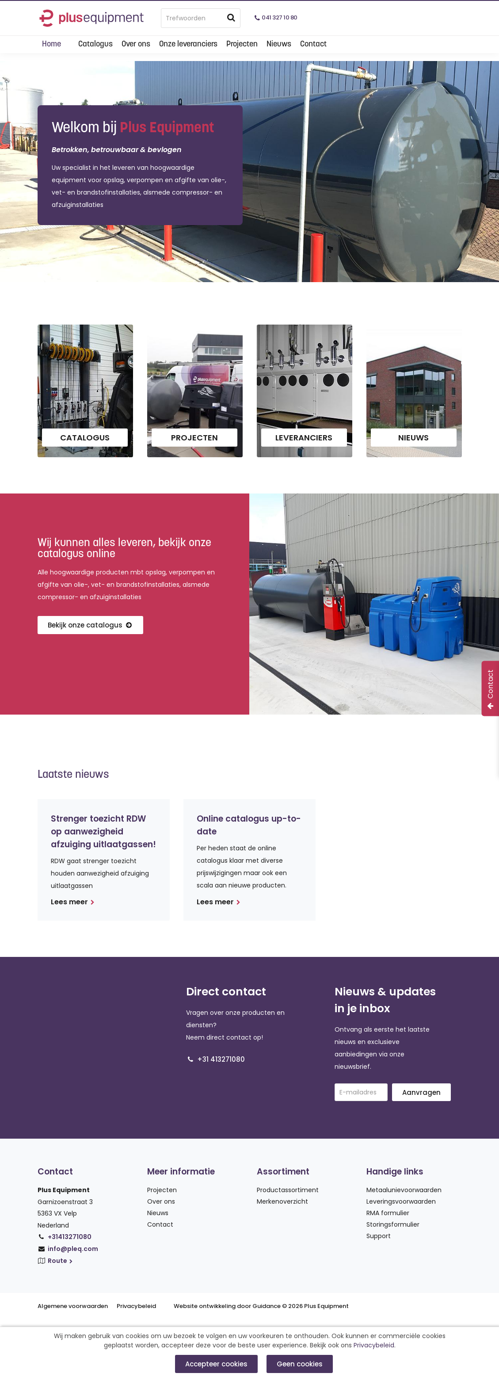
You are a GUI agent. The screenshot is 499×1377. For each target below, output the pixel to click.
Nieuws (279, 44)
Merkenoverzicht (282, 1201)
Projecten (242, 44)
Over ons (136, 44)
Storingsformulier (392, 1224)
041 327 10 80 (279, 17)
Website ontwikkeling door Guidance (227, 1306)
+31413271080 (69, 1236)
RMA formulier (387, 1213)
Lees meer (73, 902)
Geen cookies (300, 1364)
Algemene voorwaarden (73, 1306)
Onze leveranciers (188, 44)
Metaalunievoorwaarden (404, 1190)
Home (51, 44)
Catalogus (95, 44)
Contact (313, 44)
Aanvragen (421, 1092)
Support (378, 1236)
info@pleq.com (73, 1248)
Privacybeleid (136, 1306)
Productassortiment (288, 1190)
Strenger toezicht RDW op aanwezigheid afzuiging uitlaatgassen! (103, 831)
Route (61, 1260)
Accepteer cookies (216, 1364)
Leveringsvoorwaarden (401, 1201)
